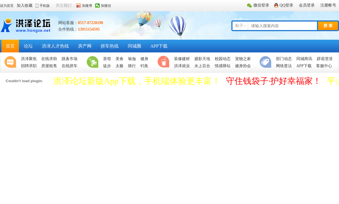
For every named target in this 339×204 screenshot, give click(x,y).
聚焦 (12, 62)
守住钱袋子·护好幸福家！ (273, 81)
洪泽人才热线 (55, 46)
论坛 (28, 46)
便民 (267, 62)
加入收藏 (24, 5)
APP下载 (159, 46)
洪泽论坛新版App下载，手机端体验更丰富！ (136, 81)
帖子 (239, 26)
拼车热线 (110, 46)
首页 (10, 46)
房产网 (85, 46)
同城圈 (134, 46)
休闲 (165, 62)
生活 (94, 62)
